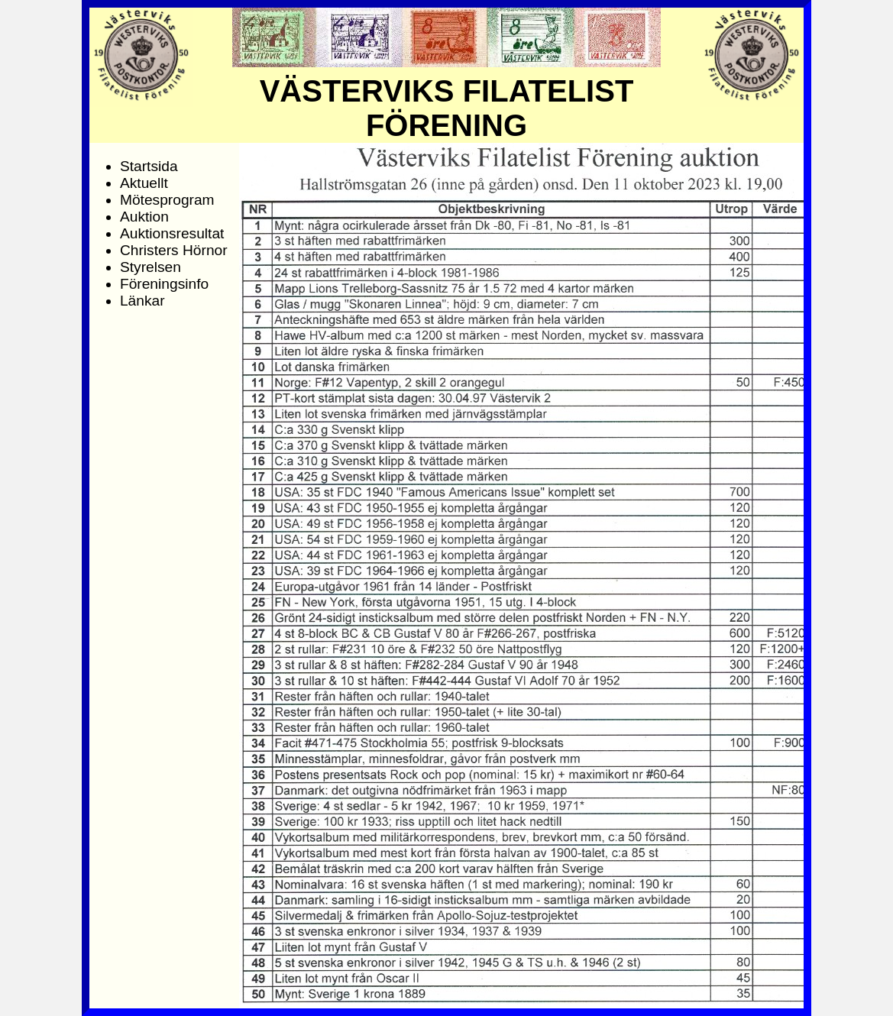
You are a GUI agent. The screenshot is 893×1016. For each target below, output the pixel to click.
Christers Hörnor (174, 250)
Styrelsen (150, 267)
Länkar (142, 301)
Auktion (144, 217)
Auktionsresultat (172, 233)
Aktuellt (144, 183)
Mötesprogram (167, 200)
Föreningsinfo (164, 284)
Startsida (149, 166)
